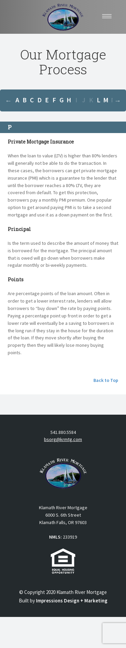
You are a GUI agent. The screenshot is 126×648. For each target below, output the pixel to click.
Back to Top (105, 380)
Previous (8, 100)
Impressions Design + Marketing (72, 600)
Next (117, 100)
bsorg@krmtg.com (63, 439)
